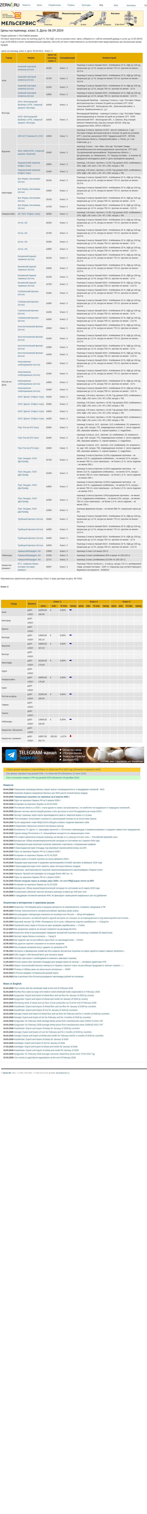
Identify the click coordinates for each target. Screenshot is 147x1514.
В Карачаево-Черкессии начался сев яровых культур (39, 826)
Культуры (90, 5)
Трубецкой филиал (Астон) (30, 519)
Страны (73, 5)
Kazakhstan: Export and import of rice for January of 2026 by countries (45, 1010)
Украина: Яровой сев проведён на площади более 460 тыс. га (43, 873)
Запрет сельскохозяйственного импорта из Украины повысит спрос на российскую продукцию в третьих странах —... (69, 965)
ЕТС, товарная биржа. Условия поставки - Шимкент (28, 567)
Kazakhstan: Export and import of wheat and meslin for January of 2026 (46, 1050)
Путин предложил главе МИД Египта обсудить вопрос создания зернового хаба (51, 822)
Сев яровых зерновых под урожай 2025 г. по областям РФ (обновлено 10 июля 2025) (44, 773)
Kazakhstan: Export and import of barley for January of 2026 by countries (47, 1028)
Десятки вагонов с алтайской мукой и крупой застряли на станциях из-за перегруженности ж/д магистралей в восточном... (72, 918)
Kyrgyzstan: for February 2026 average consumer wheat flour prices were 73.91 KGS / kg (54, 1054)
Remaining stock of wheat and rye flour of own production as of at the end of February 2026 (55, 1003)
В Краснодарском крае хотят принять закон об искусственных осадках (47, 866)
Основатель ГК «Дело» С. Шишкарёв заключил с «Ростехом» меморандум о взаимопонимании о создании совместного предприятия (77, 829)
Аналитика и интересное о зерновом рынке (28, 902)
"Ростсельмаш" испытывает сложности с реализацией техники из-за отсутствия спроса (55, 819)
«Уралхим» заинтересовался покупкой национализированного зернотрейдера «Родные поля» (58, 870)
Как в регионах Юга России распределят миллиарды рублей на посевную (49, 976)
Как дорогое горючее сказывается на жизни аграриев (39, 943)
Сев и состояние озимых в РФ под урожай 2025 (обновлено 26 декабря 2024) (41, 777)
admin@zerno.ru (62, 1073)
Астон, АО (22, 223)
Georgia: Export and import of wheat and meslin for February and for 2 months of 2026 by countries (58, 1035)
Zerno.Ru (7, 1073)
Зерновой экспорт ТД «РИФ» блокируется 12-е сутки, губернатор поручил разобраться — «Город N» (61, 921)
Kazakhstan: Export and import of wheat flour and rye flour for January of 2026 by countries (55, 1006)
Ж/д (101, 5)
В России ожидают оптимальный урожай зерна (36, 973)
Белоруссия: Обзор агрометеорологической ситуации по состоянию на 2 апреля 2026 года (57, 840)
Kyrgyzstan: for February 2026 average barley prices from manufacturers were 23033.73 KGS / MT (58, 1021)
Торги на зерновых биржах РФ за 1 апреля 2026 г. (37, 877)
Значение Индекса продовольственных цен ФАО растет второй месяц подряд (50, 793)
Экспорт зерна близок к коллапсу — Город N (35, 936)
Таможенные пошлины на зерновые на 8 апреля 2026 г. (42, 797)
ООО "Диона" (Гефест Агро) (31, 397)
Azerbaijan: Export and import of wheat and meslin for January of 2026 (45, 1046)
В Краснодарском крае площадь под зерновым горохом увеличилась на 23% (50, 848)
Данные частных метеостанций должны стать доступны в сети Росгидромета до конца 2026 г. (58, 811)
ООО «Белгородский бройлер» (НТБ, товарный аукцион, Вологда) (30, 104)
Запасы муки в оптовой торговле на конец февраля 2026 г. (41, 859)
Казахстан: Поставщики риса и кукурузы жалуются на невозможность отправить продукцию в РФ (59, 907)
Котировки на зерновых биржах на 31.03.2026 (35, 884)
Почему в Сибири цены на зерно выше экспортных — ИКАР (42, 969)
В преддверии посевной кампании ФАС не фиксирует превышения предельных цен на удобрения (60, 895)
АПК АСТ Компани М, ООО (30, 136)
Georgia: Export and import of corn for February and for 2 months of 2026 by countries (53, 1032)
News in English (12, 983)
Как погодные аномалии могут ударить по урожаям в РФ (40, 947)
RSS (116, 5)
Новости (28, 5)
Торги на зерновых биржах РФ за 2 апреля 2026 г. (37, 851)
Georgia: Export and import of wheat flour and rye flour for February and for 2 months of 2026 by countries (61, 1014)
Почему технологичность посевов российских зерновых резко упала (46, 911)
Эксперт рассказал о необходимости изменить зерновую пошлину (45, 958)
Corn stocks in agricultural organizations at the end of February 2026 (45, 1057)
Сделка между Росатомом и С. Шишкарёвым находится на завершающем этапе (52, 833)
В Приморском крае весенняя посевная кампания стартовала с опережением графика (55, 844)
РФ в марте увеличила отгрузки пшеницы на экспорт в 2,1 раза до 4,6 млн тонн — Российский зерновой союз (65, 837)
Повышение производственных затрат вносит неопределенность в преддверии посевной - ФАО (59, 789)
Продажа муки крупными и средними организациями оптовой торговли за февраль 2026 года (58, 862)
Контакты (131, 5)
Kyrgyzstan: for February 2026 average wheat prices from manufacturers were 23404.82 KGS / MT (58, 1025)
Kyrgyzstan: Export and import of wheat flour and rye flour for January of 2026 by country (54, 995)
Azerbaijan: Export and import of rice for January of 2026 (39, 1043)
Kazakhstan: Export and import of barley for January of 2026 (41, 1039)
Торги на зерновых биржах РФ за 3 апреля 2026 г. (37, 800)
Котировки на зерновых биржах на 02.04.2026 (35, 804)
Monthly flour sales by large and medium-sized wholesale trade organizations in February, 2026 (57, 992)
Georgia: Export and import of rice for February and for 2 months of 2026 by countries (52, 1017)
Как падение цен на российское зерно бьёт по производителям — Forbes (48, 940)
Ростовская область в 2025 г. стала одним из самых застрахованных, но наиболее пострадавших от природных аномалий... (72, 808)
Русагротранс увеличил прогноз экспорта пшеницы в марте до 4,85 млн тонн (50, 892)
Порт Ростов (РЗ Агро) (28, 427)
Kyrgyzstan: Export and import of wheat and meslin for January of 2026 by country (51, 999)
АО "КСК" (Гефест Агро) (29, 214)
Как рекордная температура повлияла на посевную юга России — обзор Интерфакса (54, 914)
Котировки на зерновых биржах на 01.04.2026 (35, 855)
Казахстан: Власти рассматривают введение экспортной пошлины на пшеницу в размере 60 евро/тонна (63, 933)
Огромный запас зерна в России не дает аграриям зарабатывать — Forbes (49, 925)
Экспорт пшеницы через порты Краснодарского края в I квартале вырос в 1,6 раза (53, 815)
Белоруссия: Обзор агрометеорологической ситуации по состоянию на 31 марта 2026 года (57, 888)
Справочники (57, 5)
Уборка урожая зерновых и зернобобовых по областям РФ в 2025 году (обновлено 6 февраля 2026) (52, 769)
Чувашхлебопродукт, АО (29, 551)
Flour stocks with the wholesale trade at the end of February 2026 (43, 988)
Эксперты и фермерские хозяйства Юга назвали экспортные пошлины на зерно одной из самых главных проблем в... (69, 951)
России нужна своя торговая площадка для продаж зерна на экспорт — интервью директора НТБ (60, 962)
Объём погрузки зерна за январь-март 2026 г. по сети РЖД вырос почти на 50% (54, 881)
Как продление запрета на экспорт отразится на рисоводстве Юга (45, 929)
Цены (42, 5)
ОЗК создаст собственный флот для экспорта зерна (38, 954)
